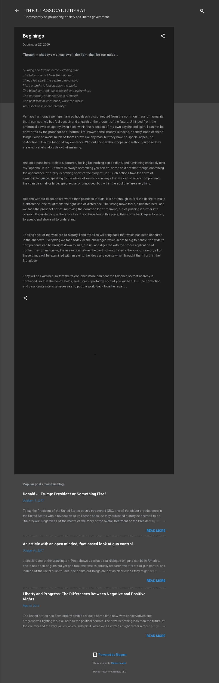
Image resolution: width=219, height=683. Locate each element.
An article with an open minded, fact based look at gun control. (78, 544)
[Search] (202, 11)
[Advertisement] (191, 91)
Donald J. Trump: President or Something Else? (64, 494)
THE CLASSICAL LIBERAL (56, 10)
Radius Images (118, 663)
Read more (156, 531)
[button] (162, 36)
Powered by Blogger (110, 655)
